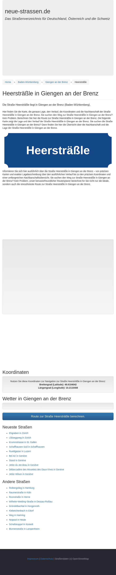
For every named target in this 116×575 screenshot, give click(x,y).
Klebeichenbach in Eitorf (21, 510)
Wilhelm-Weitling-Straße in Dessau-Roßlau (31, 501)
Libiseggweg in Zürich (20, 437)
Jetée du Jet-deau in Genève (23, 465)
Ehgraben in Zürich (18, 433)
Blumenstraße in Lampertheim (24, 529)
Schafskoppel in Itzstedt (21, 524)
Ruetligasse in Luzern (20, 451)
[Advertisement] (58, 46)
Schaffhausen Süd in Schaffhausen (27, 446)
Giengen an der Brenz (56, 82)
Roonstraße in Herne (19, 497)
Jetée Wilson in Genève (21, 474)
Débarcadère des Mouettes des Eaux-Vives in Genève (36, 469)
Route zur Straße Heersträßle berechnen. (58, 416)
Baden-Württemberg (28, 82)
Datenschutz (46, 558)
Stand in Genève (17, 460)
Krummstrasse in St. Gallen (23, 442)
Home (8, 82)
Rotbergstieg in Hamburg (21, 488)
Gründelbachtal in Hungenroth (24, 506)
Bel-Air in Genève (18, 456)
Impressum (33, 558)
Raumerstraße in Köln (20, 492)
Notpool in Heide (17, 519)
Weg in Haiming (17, 515)
